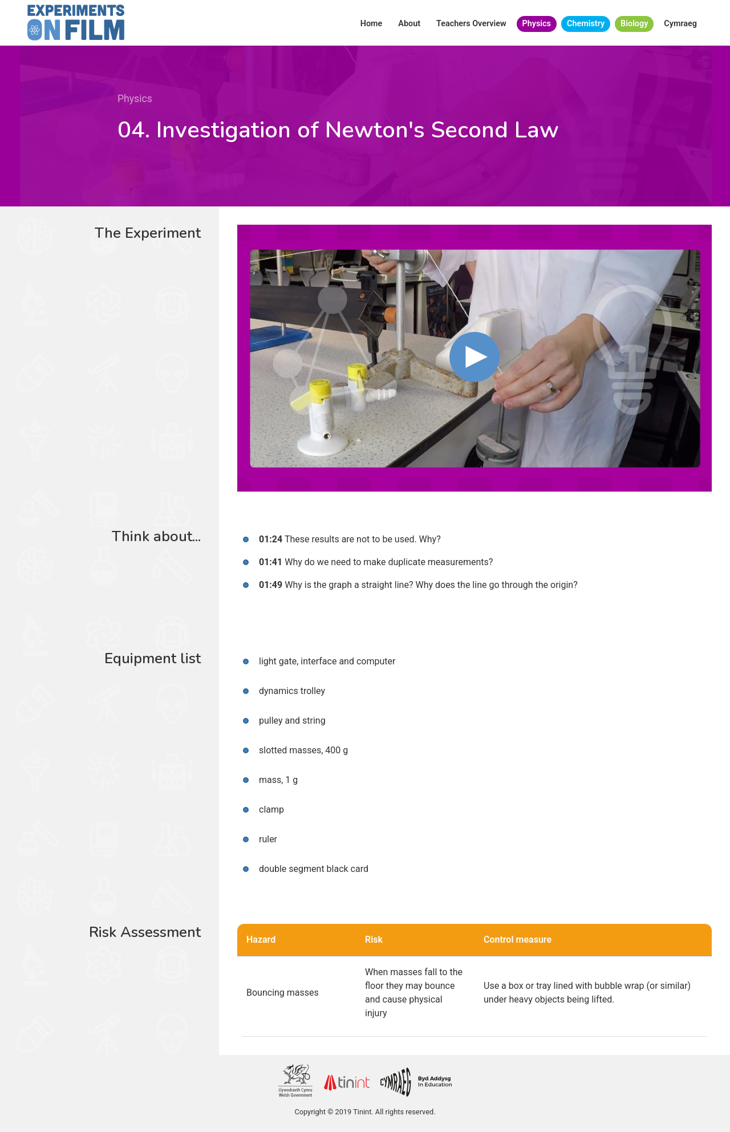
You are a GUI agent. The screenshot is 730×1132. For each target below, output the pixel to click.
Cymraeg (680, 24)
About (409, 24)
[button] (474, 357)
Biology (634, 24)
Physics (536, 24)
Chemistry (586, 24)
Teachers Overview (471, 24)
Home (371, 24)
